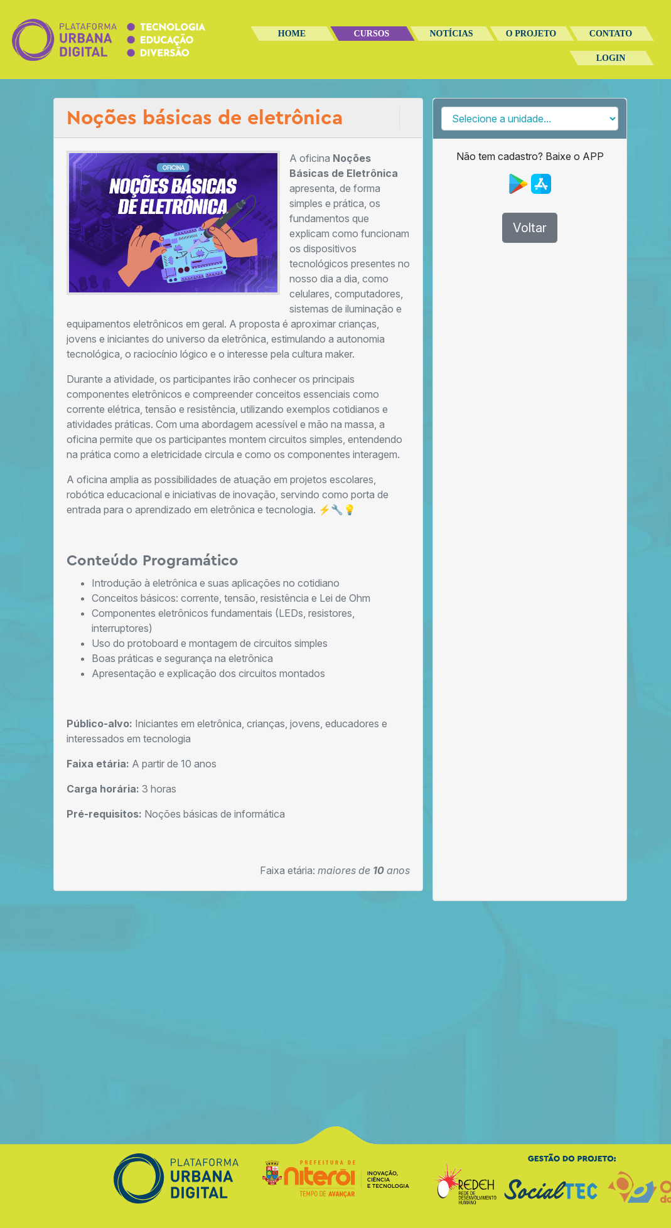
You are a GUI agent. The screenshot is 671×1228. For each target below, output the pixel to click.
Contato (610, 33)
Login (611, 58)
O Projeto (531, 33)
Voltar (530, 227)
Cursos (372, 33)
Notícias (451, 33)
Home (292, 33)
